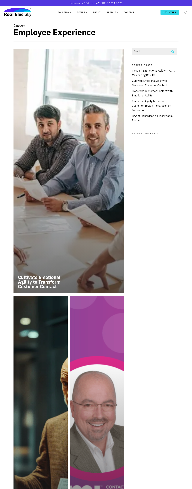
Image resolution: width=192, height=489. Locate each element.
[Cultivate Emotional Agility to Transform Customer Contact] (69, 171)
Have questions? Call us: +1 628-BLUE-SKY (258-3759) (96, 3)
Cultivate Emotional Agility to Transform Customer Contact (149, 83)
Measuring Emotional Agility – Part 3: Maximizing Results (154, 73)
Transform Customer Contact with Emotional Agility (152, 93)
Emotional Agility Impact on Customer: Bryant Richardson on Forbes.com (151, 105)
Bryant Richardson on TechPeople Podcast (152, 118)
